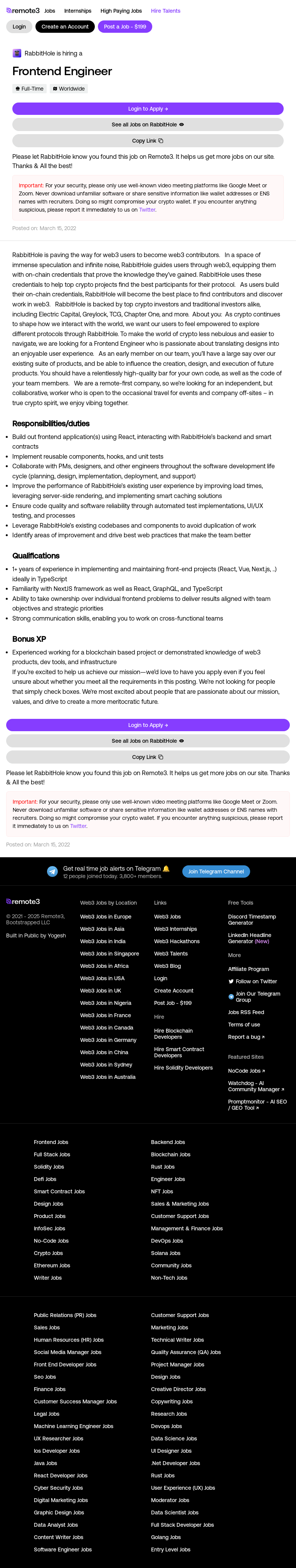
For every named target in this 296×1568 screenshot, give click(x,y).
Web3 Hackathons (177, 941)
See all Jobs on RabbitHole (148, 124)
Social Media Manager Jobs (67, 1352)
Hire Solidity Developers (183, 1068)
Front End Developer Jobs (65, 1364)
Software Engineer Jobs (63, 1549)
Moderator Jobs (170, 1500)
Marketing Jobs (169, 1327)
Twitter (147, 210)
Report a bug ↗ (246, 1037)
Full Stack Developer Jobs (182, 1525)
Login (19, 27)
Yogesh (57, 935)
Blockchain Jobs (170, 1154)
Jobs (49, 11)
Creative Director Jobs (178, 1389)
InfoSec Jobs (49, 1228)
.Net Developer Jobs (175, 1463)
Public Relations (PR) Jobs (65, 1315)
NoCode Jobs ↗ (246, 1071)
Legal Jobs (46, 1414)
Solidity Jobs (49, 1167)
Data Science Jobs (174, 1438)
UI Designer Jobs (171, 1451)
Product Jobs (50, 1216)
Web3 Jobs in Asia (102, 929)
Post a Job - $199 (125, 27)
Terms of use (244, 1024)
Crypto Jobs (48, 1253)
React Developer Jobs (60, 1475)
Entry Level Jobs (170, 1549)
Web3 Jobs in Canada (106, 1028)
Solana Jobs (165, 1253)
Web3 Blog (167, 966)
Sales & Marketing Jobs (180, 1204)
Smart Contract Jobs (59, 1191)
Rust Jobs (163, 1167)
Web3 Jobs (167, 917)
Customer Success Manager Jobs (75, 1401)
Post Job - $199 (173, 1003)
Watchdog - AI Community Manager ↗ (256, 1086)
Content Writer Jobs (58, 1537)
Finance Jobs (50, 1389)
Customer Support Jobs (180, 1216)
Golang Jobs (166, 1537)
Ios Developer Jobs (57, 1451)
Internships (77, 11)
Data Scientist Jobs (174, 1512)
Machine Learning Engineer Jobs (73, 1426)
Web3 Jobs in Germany (108, 1040)
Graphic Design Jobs (59, 1512)
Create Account (173, 991)
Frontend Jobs (51, 1142)
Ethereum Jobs (52, 1265)
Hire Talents (165, 11)
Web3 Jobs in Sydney (106, 1065)
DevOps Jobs (167, 1241)
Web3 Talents (171, 954)
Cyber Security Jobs (58, 1488)
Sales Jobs (47, 1327)
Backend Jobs (168, 1142)
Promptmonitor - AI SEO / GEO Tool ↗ (257, 1105)
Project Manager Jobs (177, 1364)
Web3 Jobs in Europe (105, 917)
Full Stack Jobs (52, 1154)
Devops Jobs (166, 1426)
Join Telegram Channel (216, 871)
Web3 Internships (175, 929)
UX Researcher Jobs (58, 1438)
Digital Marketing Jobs (61, 1500)
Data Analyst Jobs (56, 1525)
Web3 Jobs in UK (100, 991)
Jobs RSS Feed (246, 1012)
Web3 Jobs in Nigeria (105, 1003)
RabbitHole (40, 53)
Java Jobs (45, 1463)
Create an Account (65, 27)
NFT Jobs (162, 1191)
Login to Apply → (148, 109)
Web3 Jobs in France (105, 1015)
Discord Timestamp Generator (252, 920)
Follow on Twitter (252, 981)
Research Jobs (169, 1414)
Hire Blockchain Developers (173, 1034)
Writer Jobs (48, 1278)
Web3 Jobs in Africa (104, 966)
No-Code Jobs (51, 1241)
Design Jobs (48, 1204)
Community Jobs (171, 1265)
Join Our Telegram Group (254, 997)
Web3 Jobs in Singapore (109, 954)
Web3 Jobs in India (103, 941)
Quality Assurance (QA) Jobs (186, 1352)
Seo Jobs (45, 1377)
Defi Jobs (45, 1179)
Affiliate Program (248, 969)
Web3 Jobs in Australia (108, 1077)
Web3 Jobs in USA (102, 978)
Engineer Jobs (168, 1179)
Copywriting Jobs (172, 1401)
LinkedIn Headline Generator (249, 938)
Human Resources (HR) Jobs (69, 1340)
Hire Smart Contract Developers (179, 1052)
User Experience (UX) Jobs (183, 1488)
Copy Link (148, 141)
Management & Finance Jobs (187, 1228)
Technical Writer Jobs (177, 1340)
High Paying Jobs (121, 11)
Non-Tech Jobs (169, 1278)
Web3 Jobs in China (104, 1052)
